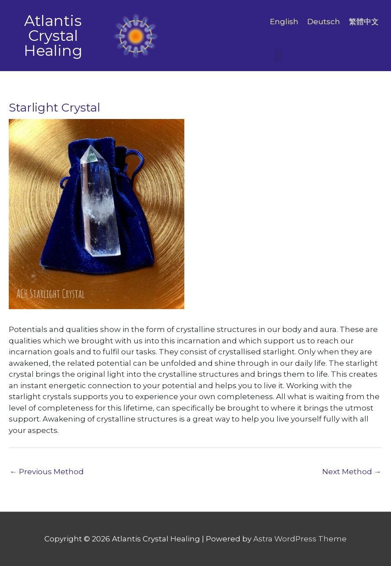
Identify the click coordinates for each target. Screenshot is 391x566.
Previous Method (47, 471)
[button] (278, 55)
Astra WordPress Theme (300, 538)
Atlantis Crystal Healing (53, 35)
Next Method (351, 471)
